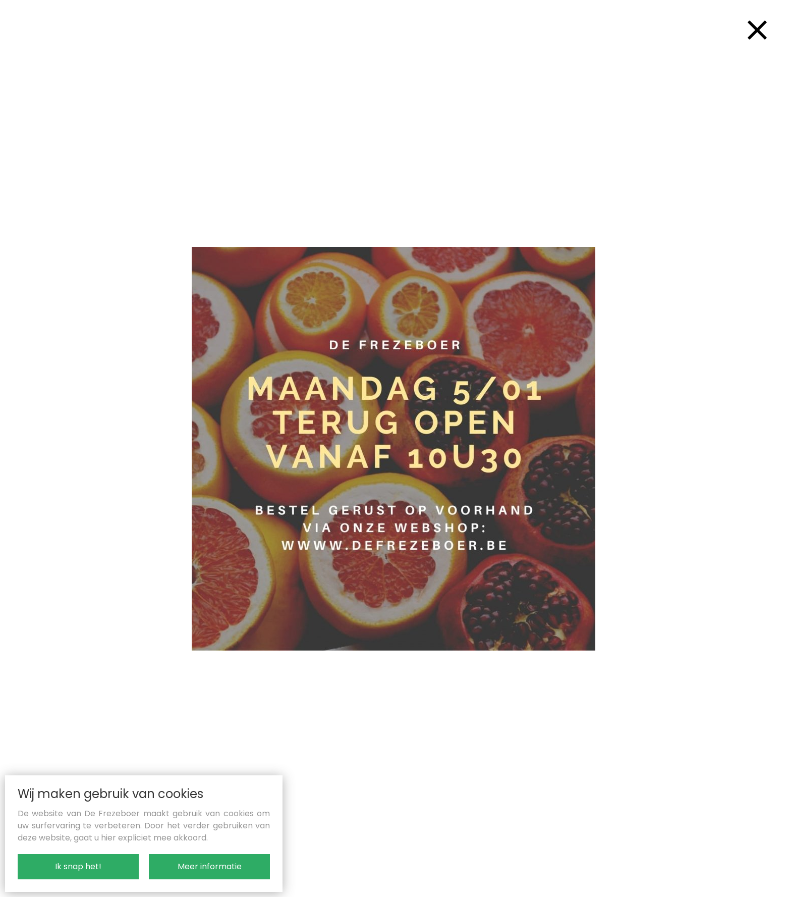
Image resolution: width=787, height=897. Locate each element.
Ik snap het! (78, 866)
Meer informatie (210, 866)
